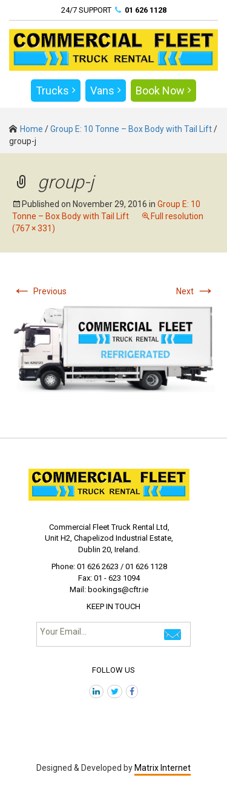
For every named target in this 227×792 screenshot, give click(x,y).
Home (26, 129)
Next (195, 291)
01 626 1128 (145, 10)
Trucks (56, 90)
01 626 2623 (98, 566)
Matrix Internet (162, 768)
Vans (105, 90)
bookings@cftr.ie (118, 589)
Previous (39, 291)
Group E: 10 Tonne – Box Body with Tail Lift (131, 129)
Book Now (163, 90)
